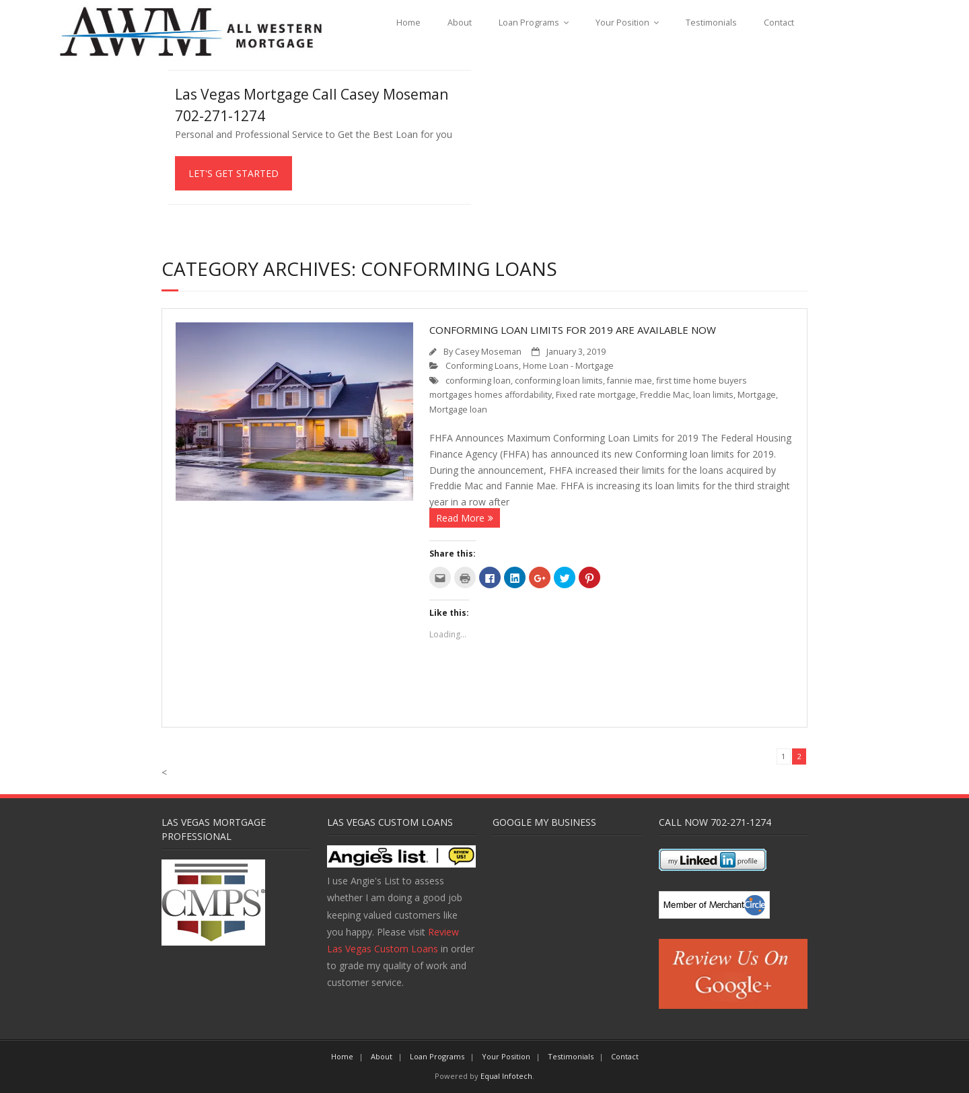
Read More (460, 518)
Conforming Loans (482, 366)
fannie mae (629, 380)
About (459, 22)
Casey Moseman (488, 351)
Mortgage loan (458, 409)
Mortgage (757, 394)
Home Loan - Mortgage (568, 366)
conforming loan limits (559, 380)
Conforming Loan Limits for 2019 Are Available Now (572, 330)
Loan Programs (529, 22)
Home (408, 22)
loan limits (713, 394)
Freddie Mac (664, 394)
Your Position (622, 22)
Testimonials (711, 22)
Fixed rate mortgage (596, 394)
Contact (779, 22)
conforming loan (478, 380)
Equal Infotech (506, 1076)
